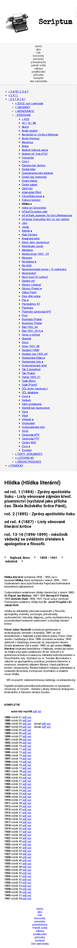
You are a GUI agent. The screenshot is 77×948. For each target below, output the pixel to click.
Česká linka (28, 169)
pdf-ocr (27, 717)
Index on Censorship (34, 207)
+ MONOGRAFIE (24, 111)
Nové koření (29, 273)
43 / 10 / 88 (29, 123)
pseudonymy (38, 62)
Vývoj (25, 431)
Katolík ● (27, 230)
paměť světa (38, 65)
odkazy (38, 68)
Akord (25, 127)
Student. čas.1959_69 (34, 354)
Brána (25, 146)
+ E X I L (13, 95)
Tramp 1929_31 (31, 377)
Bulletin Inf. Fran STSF (35, 153)
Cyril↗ (25, 161)
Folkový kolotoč (31, 200)
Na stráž (27, 265)
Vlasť (25, 415)
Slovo (25, 342)
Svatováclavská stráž (34, 365)
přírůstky (38, 74)
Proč (24, 315)
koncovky (38, 55)
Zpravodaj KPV (30, 434)
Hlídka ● (27, 203)
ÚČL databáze (30, 392)
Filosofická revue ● (33, 196)
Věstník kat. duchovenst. (36, 407)
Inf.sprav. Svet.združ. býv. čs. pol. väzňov (45, 219)
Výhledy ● (28, 419)
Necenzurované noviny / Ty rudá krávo (44, 269)
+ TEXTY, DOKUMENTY (28, 454)
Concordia (28, 157)
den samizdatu (38, 81)
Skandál (26, 338)
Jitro (24, 223)
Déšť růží (27, 188)
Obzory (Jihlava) (31, 284)
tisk (38, 52)
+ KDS (25, 119)
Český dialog (29, 180)
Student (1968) (30, 350)
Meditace (27, 250)
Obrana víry (28, 280)
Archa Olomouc (31, 138)
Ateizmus (27, 142)
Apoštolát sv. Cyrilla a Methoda (40, 134)
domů (38, 46)
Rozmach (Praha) (32, 319)
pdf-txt (37, 711)
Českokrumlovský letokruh (37, 173)
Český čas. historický (34, 177)
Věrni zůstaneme (32, 404)
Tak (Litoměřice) (31, 369)
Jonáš (25, 227)
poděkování (38, 71)
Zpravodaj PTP (30, 438)
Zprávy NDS (29, 442)
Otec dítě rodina (31, 296)
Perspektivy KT (31, 304)
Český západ (29, 184)
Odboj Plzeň (29, 292)
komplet (38, 78)
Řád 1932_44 (30, 327)
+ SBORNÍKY (22, 107)
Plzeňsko (27, 307)
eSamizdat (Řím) (31, 192)
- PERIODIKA (23, 115)
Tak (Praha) (28, 373)
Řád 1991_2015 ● (32, 331)
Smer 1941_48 (30, 346)
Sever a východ (31, 334)
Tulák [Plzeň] (29, 384)
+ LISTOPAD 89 (24, 458)
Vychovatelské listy (33, 427)
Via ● (25, 411)
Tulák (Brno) (29, 381)
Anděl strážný (30, 130)
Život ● (26, 446)
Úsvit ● (26, 396)
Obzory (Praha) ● (32, 288)
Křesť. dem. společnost (35, 242)
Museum (27, 257)
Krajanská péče (31, 238)
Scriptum (37, 22)
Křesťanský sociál (32, 246)
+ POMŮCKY (15, 465)
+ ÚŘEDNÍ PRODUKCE (28, 461)
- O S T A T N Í (16, 99)
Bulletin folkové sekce (35, 150)
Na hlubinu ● (29, 261)
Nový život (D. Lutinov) (35, 277)
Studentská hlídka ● (33, 357)
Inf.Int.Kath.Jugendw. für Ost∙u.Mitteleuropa (47, 215)
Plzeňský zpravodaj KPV (36, 311)
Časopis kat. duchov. (34, 165)
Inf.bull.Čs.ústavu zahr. (35, 211)
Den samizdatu (40, 943)
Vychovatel (28, 423)
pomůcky (38, 59)
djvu (38, 49)
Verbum (26, 400)
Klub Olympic (29, 234)
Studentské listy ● (32, 361)
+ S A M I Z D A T (18, 91)
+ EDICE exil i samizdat (29, 103)
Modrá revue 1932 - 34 (35, 254)
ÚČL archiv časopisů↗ (35, 388)
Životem (27, 450)
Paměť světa (39, 927)
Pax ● (25, 300)
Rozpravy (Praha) (32, 323)
